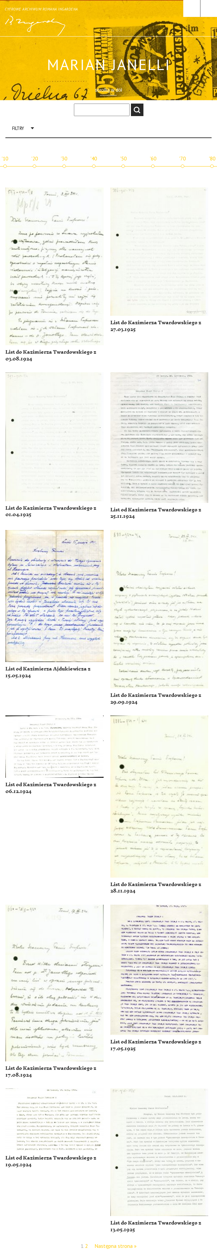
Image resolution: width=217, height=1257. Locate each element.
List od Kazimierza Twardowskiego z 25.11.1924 (155, 513)
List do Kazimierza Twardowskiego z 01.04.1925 (50, 511)
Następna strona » (115, 1245)
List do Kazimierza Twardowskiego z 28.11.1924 (155, 888)
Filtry (18, 128)
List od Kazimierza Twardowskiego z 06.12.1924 (50, 788)
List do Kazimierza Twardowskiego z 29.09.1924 (155, 698)
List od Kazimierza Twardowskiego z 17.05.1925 (155, 1045)
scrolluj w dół (108, 90)
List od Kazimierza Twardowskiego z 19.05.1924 (50, 1161)
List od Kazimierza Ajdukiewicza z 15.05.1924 (47, 672)
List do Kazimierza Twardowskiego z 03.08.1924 (50, 355)
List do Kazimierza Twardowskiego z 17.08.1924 (50, 1071)
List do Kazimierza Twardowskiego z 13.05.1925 (155, 1226)
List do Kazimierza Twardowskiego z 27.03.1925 (155, 326)
